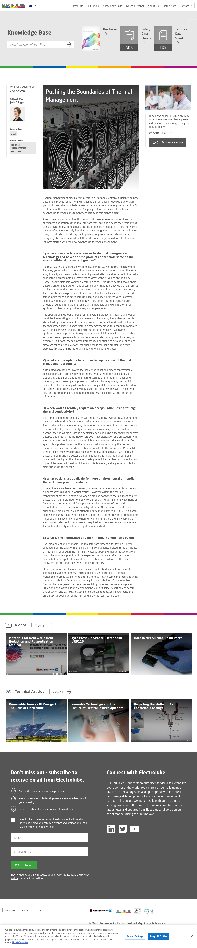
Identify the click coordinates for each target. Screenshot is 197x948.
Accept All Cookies (158, 936)
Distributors (169, 5)
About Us (153, 5)
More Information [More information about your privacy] (20, 942)
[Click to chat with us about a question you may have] (193, 24)
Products (78, 5)
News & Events (135, 5)
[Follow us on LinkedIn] (111, 828)
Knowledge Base (112, 5)
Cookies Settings (135, 936)
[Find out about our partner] (101, 911)
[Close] (191, 936)
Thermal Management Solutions (18, 148)
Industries (93, 5)
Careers (37, 910)
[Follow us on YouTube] (134, 828)
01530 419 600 (161, 133)
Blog (14, 133)
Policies (24, 910)
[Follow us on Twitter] (122, 828)
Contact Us (186, 5)
